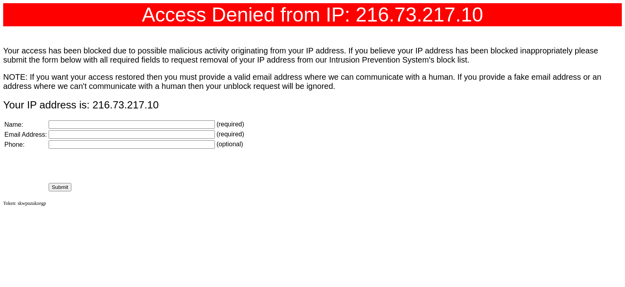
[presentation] (109, 165)
